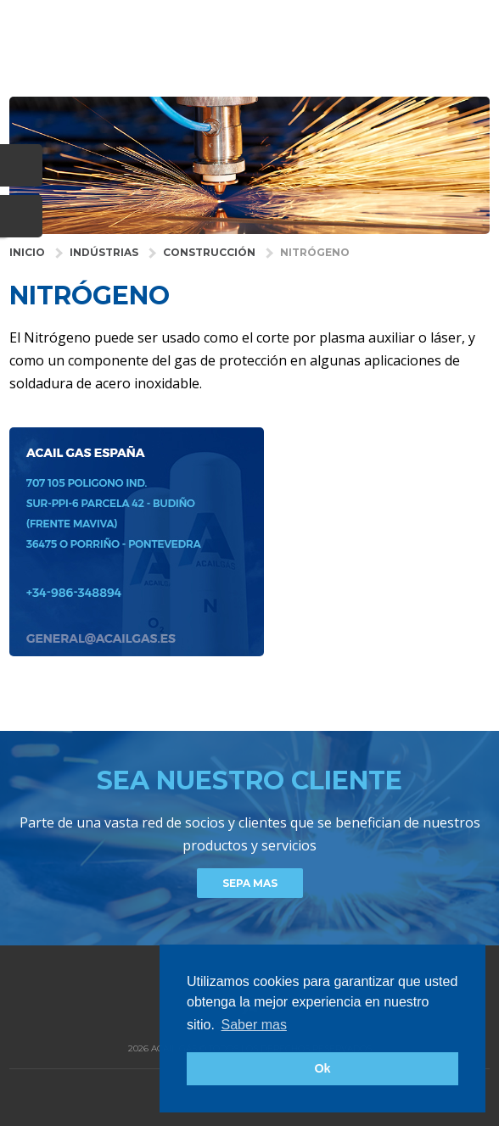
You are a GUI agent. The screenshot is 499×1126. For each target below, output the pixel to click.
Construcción (209, 252)
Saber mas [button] (254, 1024)
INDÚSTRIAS (104, 252)
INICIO (27, 252)
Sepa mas (250, 883)
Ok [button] (322, 1068)
